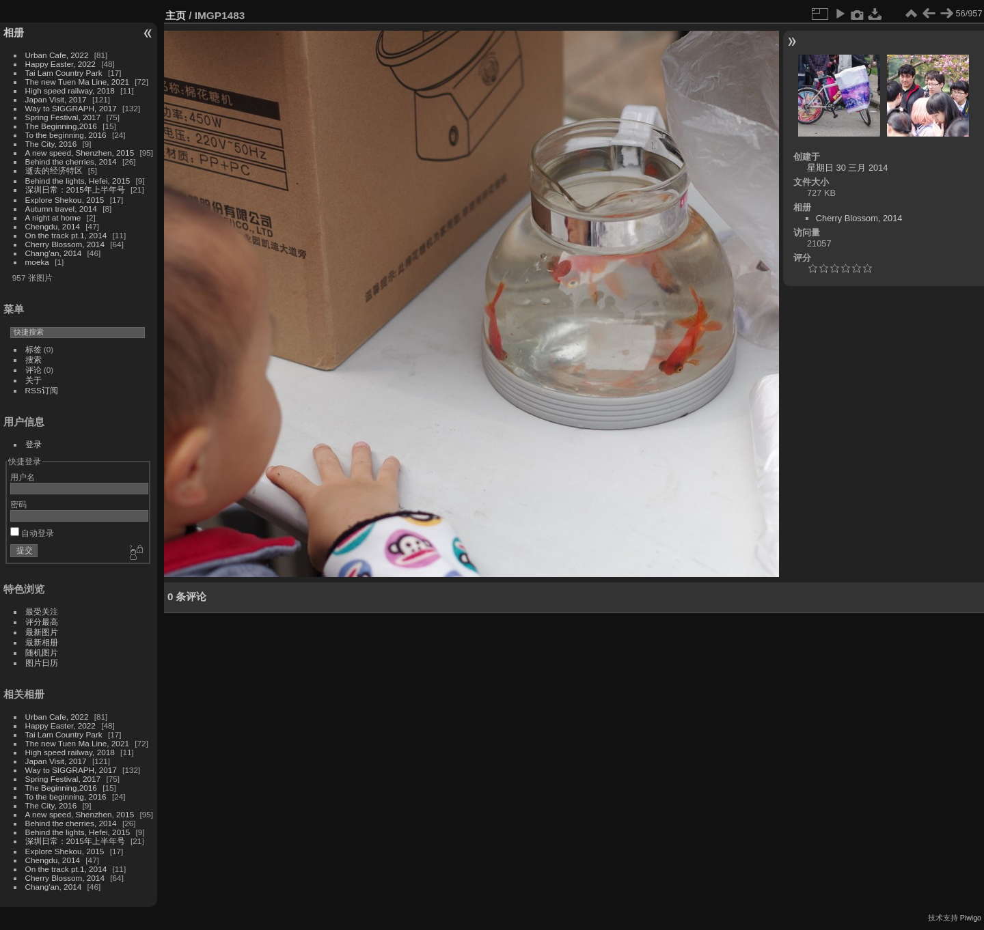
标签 (33, 349)
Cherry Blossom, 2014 (65, 244)
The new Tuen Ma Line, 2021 (77, 81)
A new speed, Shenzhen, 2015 (80, 152)
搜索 (33, 359)
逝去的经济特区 (54, 170)
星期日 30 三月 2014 (847, 168)
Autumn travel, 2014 (61, 208)
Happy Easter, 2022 (60, 63)
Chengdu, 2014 (52, 226)
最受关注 (41, 611)
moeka (37, 261)
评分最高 (41, 621)
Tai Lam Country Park (63, 72)
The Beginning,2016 (61, 126)
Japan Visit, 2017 (56, 99)
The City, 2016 (51, 143)
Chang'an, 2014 (53, 253)
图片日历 (41, 662)
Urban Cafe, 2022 (57, 55)
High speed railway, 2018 (70, 90)
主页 (175, 15)
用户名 (22, 477)
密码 (18, 504)
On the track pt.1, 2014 (66, 235)
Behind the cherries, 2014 (71, 161)
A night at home (53, 217)
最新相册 (41, 642)
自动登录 (32, 533)
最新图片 (41, 632)
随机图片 (41, 652)
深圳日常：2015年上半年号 (75, 189)
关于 (33, 380)
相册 (13, 32)
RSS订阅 (41, 390)
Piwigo (970, 918)
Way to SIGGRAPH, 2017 (71, 108)
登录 (33, 444)
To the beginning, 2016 (66, 134)
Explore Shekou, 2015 (65, 199)
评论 (33, 369)
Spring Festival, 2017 (63, 117)
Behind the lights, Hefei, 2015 (78, 180)
